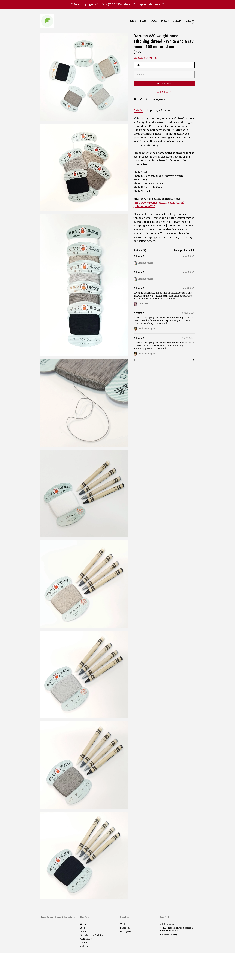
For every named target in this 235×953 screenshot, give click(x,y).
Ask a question (158, 99)
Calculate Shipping (145, 57)
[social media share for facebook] (135, 99)
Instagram (125, 931)
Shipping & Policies (158, 110)
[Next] (193, 360)
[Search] (193, 24)
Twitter (124, 924)
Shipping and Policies (91, 935)
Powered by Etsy (168, 934)
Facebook (125, 928)
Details (138, 110)
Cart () (190, 20)
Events (165, 20)
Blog (143, 20)
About (153, 20)
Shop (133, 20)
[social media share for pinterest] (146, 99)
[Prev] (135, 360)
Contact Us (86, 938)
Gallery (177, 20)
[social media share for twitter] (140, 99)
